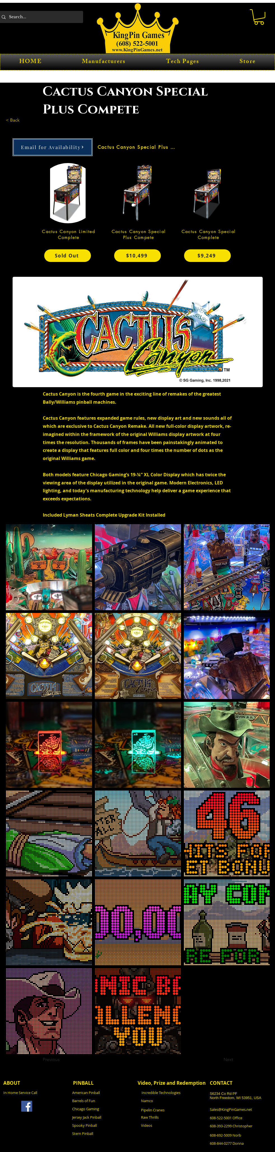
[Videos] (172, 1125)
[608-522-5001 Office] (240, 1118)
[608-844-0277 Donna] (240, 1143)
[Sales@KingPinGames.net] (240, 1109)
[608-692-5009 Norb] (240, 1135)
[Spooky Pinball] (103, 1125)
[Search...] (40, 17)
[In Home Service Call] (34, 1092)
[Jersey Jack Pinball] (103, 1117)
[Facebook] (26, 1106)
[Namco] (172, 1101)
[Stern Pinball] (103, 1133)
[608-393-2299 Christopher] (241, 1126)
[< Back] (24, 120)
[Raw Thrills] (172, 1117)
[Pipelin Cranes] (172, 1110)
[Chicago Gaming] (103, 1109)
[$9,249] (207, 255)
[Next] (219, 1059)
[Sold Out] (67, 255)
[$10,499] (137, 255)
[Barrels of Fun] (103, 1101)
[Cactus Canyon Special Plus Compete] (138, 147)
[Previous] (61, 1059)
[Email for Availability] (53, 147)
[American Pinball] (103, 1092)
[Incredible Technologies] (172, 1092)
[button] (259, 17)
